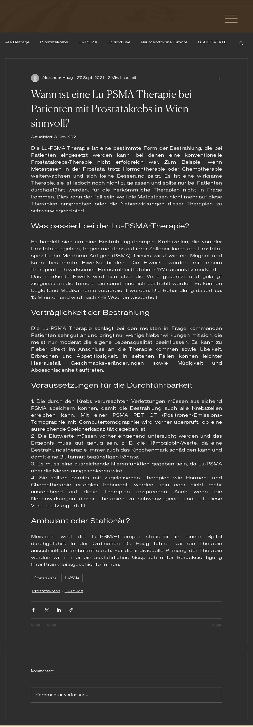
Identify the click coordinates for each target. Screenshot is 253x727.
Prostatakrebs (54, 42)
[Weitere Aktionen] (219, 78)
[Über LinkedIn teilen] (58, 609)
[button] (231, 19)
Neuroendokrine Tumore (164, 42)
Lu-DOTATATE (212, 42)
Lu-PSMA (87, 42)
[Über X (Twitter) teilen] (46, 609)
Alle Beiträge (17, 42)
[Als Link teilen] (71, 609)
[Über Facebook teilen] (33, 609)
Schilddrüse (119, 42)
